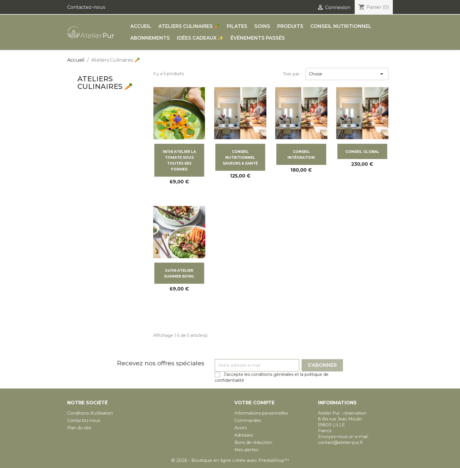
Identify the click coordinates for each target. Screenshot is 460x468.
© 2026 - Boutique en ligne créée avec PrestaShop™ (230, 460)
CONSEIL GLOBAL (362, 151)
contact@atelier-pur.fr (340, 442)
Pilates (237, 26)
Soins (262, 26)
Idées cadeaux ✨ (200, 38)
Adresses (243, 435)
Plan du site (79, 427)
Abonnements (150, 38)
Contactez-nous (86, 7)
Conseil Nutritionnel (340, 26)
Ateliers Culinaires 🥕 (189, 26)
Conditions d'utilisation (90, 413)
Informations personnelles (261, 413)
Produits (290, 26)
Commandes (247, 420)
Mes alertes (246, 449)
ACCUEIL (140, 26)
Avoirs (240, 427)
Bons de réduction (253, 442)
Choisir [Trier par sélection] (347, 73)
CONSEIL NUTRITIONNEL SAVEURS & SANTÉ (240, 157)
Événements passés (258, 38)
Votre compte (254, 403)
